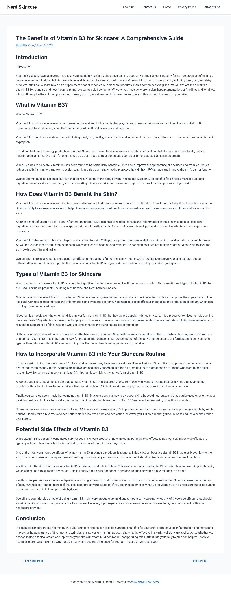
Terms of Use (212, 7)
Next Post (200, 560)
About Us (135, 7)
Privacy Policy (189, 7)
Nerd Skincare (22, 7)
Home (171, 7)
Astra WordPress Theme (144, 582)
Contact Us (154, 7)
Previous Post (33, 560)
